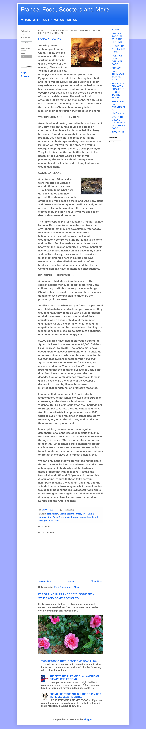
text (24, 53)
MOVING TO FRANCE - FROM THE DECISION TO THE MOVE (118, 90)
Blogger (88, 719)
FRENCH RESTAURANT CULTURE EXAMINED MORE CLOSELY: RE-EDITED (75, 695)
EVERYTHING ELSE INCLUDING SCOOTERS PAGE (118, 122)
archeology (52, 514)
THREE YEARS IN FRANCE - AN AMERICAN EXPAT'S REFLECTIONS (74, 677)
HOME (115, 29)
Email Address (26, 37)
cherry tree (81, 514)
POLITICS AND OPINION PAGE (117, 59)
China (91, 514)
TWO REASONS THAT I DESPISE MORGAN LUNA (69, 661)
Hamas (82, 517)
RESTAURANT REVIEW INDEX (118, 49)
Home (71, 581)
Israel (95, 517)
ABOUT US (118, 132)
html (24, 51)
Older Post (96, 581)
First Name (24, 42)
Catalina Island (66, 514)
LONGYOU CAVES (49, 39)
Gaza (55, 517)
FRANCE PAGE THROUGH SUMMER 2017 (118, 74)
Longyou (43, 520)
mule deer (54, 520)
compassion (45, 517)
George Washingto (68, 517)
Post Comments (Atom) (67, 587)
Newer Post (45, 581)
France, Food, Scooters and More (65, 9)
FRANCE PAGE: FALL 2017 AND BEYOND (118, 37)
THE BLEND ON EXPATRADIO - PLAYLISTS (118, 107)
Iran (89, 517)
